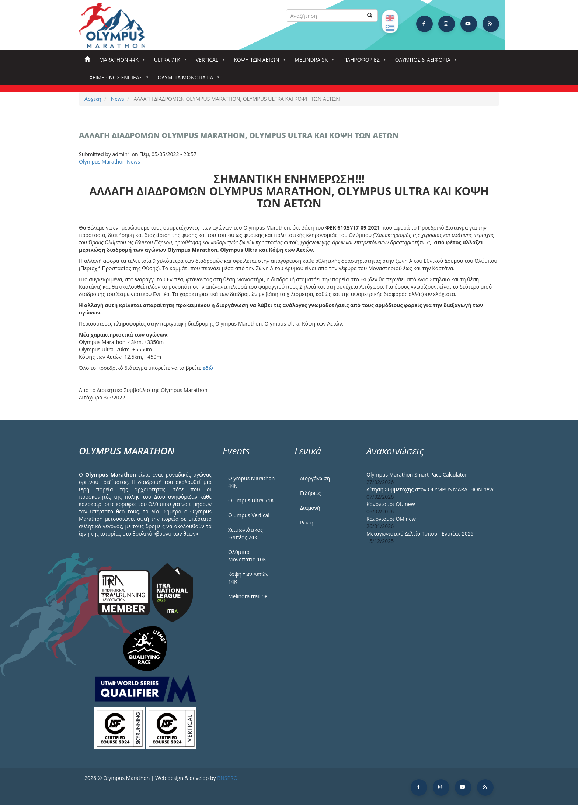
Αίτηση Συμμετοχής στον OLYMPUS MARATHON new (429, 489)
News (117, 98)
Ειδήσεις (310, 492)
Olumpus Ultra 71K (251, 500)
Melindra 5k (312, 62)
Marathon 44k (120, 62)
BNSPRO (227, 777)
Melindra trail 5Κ (248, 596)
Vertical (208, 62)
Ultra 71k (168, 62)
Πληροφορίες (362, 62)
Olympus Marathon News (109, 161)
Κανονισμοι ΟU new (390, 504)
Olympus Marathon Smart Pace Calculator (416, 474)
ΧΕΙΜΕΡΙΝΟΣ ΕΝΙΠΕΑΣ (117, 79)
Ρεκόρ (307, 522)
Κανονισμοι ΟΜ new (391, 518)
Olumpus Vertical (248, 515)
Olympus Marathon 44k (251, 482)
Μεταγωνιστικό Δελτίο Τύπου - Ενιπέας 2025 (420, 533)
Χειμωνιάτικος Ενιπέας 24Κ (245, 533)
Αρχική (87, 59)
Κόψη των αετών (258, 62)
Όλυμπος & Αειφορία (424, 62)
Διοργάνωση (315, 478)
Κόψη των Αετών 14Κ (248, 578)
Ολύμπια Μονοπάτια (186, 79)
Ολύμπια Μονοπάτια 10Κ (247, 555)
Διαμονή (310, 507)
